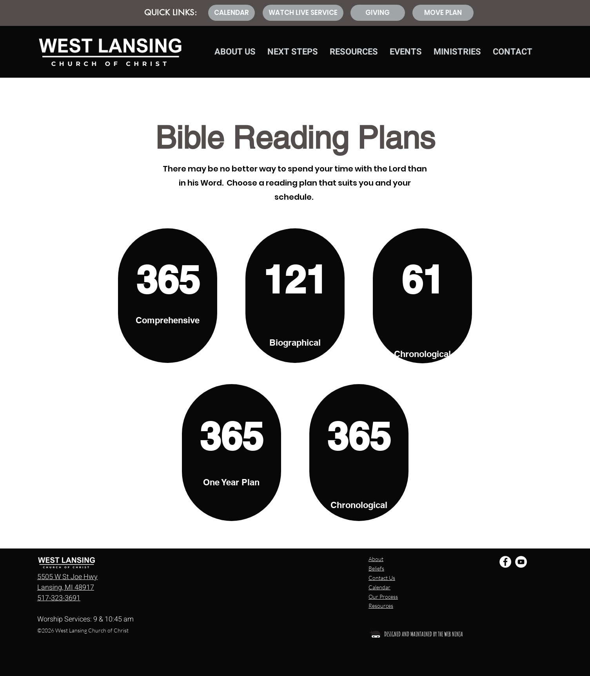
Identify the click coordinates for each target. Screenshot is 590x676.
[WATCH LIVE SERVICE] (303, 13)
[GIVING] (377, 13)
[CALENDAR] (231, 13)
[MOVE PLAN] (443, 13)
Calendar (379, 587)
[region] (167, 295)
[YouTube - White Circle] (521, 562)
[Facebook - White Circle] (505, 562)
